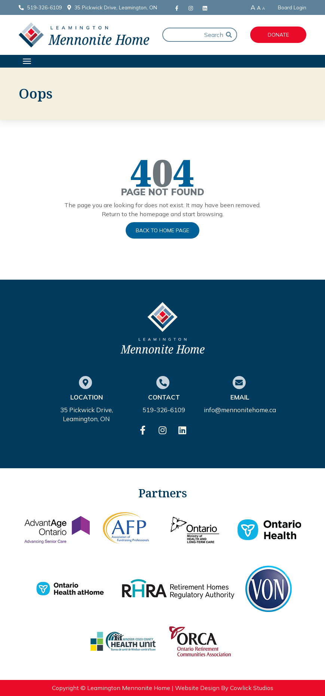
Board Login (292, 7)
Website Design (197, 688)
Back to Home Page (162, 230)
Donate (278, 34)
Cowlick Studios (251, 688)
